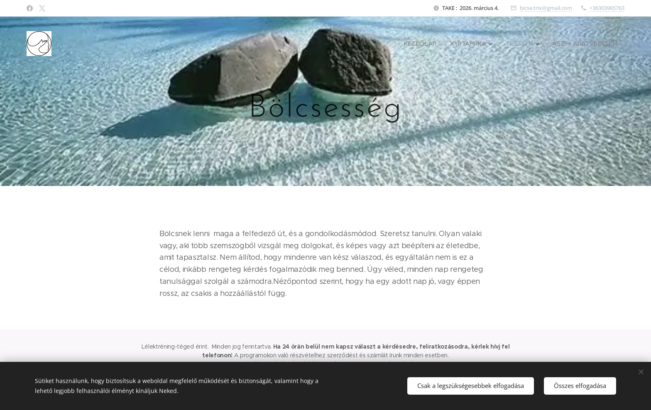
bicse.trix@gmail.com (546, 8)
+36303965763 (607, 8)
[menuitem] (421, 43)
